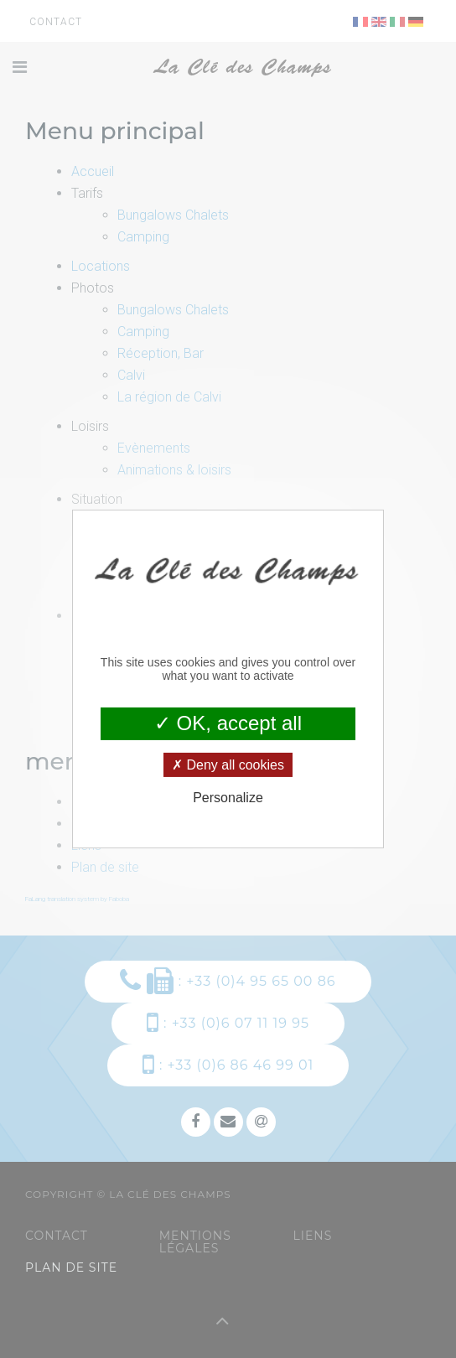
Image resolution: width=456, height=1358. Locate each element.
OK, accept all (228, 723)
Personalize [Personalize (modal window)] (228, 797)
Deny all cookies (228, 765)
